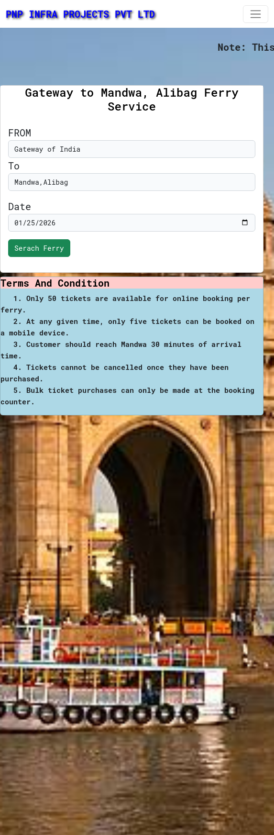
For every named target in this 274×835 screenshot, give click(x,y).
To (14, 165)
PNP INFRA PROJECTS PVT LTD (80, 14)
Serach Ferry (39, 248)
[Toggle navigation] (255, 14)
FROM (19, 132)
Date (19, 206)
